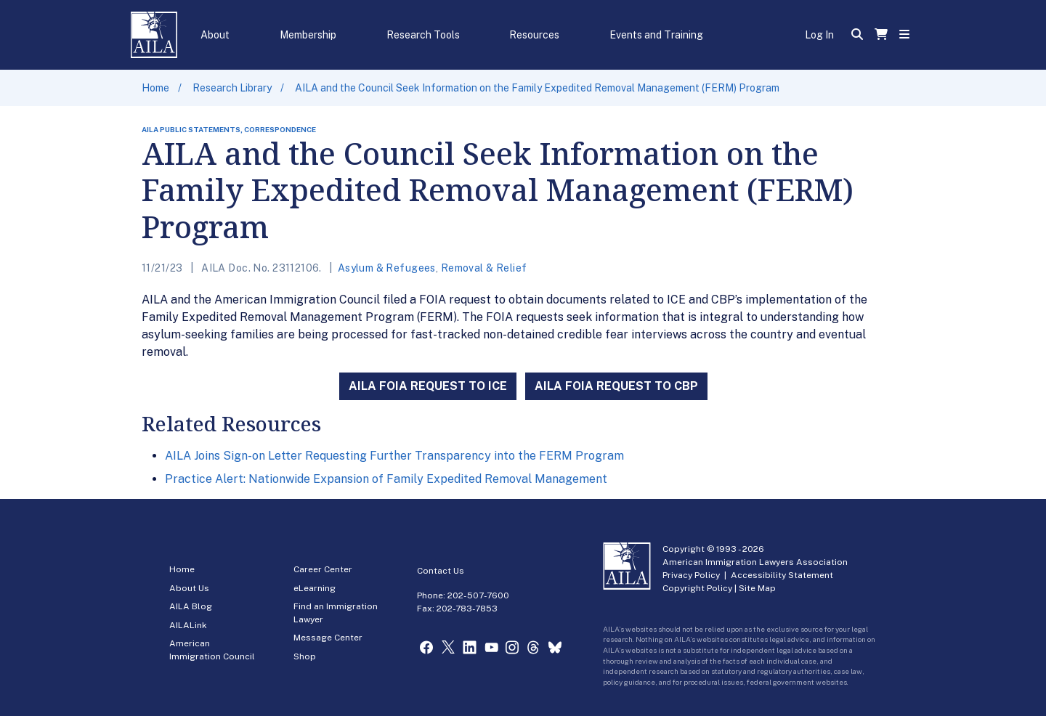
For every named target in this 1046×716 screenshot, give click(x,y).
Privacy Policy (691, 575)
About (215, 35)
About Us (189, 588)
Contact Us (440, 571)
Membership (308, 35)
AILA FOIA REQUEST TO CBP (616, 386)
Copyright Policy (697, 588)
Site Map (757, 588)
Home (155, 88)
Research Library (232, 88)
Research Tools (423, 35)
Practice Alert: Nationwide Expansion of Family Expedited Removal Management (386, 479)
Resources (534, 35)
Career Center (322, 569)
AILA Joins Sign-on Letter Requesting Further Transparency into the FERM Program (394, 456)
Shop (304, 656)
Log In (819, 35)
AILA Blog (190, 606)
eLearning (314, 588)
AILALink (188, 625)
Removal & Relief (484, 268)
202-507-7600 (478, 595)
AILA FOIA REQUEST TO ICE (428, 386)
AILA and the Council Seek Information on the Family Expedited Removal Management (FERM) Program (537, 88)
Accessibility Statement (782, 575)
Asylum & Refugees (387, 268)
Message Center (327, 637)
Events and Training (656, 35)
